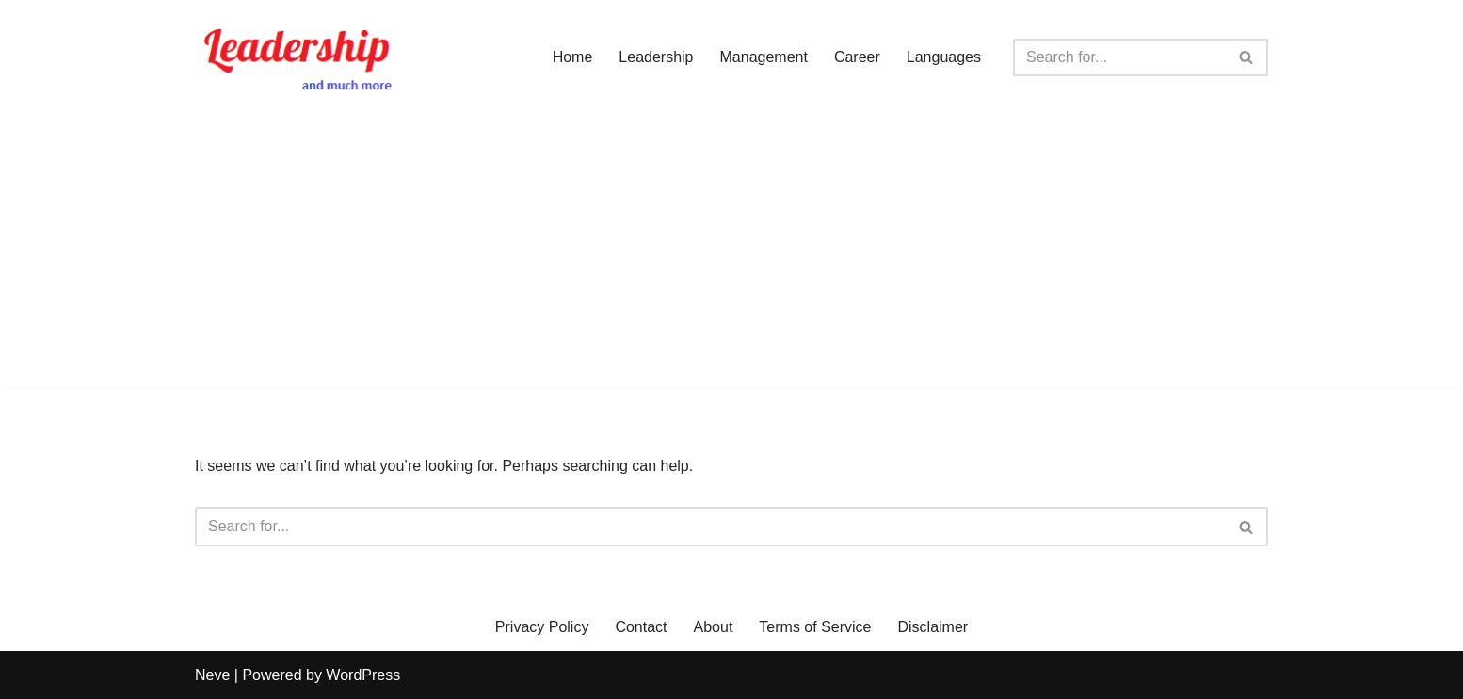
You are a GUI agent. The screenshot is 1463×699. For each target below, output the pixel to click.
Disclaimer (933, 627)
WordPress (363, 675)
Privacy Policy (542, 627)
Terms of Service (815, 627)
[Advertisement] (731, 255)
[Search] (1119, 57)
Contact (641, 627)
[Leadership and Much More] (298, 57)
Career (857, 57)
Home (573, 57)
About (713, 627)
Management (764, 57)
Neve (212, 675)
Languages (944, 57)
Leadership (656, 57)
